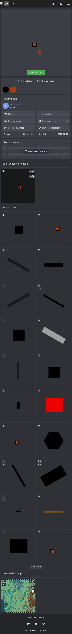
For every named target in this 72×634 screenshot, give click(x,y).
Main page (31, 617)
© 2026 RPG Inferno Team (36, 631)
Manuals (41, 617)
